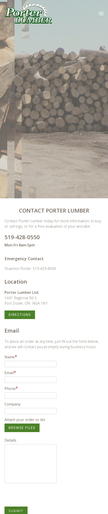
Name (11, 357)
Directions (20, 315)
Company (13, 404)
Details (10, 440)
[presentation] (39, 495)
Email (10, 372)
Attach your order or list (25, 419)
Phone (11, 388)
